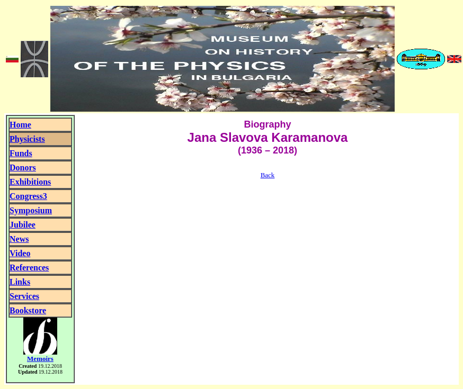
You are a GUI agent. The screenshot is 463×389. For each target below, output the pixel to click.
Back (268, 175)
